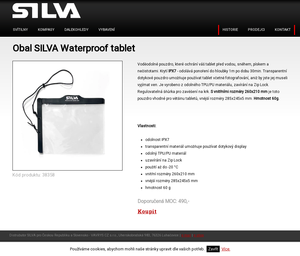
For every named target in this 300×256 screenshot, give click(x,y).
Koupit (147, 211)
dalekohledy (76, 30)
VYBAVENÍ (106, 30)
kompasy (46, 30)
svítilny (20, 30)
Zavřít (213, 249)
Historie (230, 30)
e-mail (186, 235)
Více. (226, 249)
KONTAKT (283, 30)
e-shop (199, 235)
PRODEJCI (256, 30)
